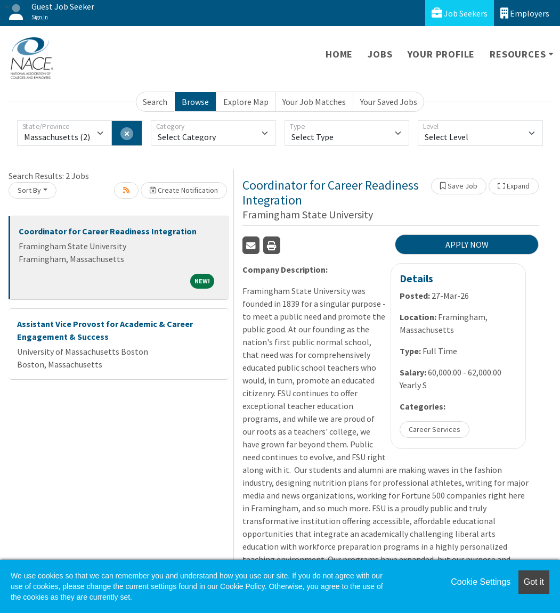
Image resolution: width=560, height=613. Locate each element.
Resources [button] (518, 54)
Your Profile (441, 54)
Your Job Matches (314, 101)
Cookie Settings (480, 581)
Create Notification (184, 190)
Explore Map (246, 101)
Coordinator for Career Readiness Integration (108, 231)
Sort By (29, 190)
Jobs (380, 54)
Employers (524, 13)
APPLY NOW (467, 244)
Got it (534, 581)
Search (155, 101)
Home (339, 54)
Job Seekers (460, 13)
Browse (195, 101)
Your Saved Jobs (388, 101)
